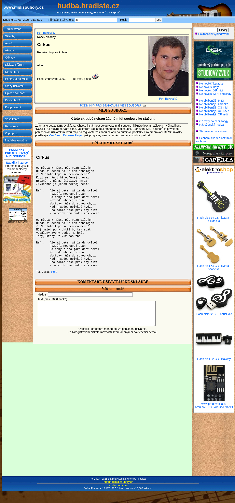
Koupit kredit (13, 107)
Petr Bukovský (46, 32)
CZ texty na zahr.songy (213, 121)
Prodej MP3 (12, 100)
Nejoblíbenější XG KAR (214, 111)
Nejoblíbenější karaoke (213, 104)
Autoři (9, 43)
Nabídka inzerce (17, 162)
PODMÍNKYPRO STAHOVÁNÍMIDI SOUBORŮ (17, 153)
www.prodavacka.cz (214, 402)
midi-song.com (118, 485)
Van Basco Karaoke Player (66, 135)
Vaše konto (12, 119)
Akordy (9, 50)
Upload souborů (15, 93)
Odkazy (10, 57)
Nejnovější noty (209, 87)
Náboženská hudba (211, 124)
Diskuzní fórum (14, 64)
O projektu (11, 133)
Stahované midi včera (213, 131)
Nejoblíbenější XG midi (213, 107)
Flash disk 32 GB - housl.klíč (214, 313)
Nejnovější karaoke (211, 83)
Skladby (10, 36)
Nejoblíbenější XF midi (213, 114)
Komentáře (12, 71)
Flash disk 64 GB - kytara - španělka (214, 266)
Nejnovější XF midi (211, 90)
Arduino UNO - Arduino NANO (214, 407)
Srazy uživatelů (14, 86)
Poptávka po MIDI (16, 78)
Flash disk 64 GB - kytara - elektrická (214, 218)
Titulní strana (13, 29)
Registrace (12, 126)
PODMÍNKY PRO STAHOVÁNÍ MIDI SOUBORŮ (110, 105)
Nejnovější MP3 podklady (215, 94)
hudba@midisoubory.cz (118, 481)
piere (54, 271)
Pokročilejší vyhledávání (212, 34)
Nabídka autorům (16, 140)
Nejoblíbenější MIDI (211, 100)
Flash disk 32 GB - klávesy (214, 358)
